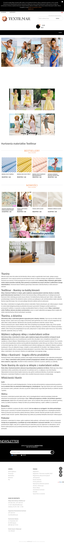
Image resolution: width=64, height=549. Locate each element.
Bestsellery (11, 475)
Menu (60, 32)
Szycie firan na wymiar (39, 493)
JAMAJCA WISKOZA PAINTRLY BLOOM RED (53, 175)
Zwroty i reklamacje (38, 485)
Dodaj (15, 455)
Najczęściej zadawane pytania (41, 483)
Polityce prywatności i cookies (35, 7)
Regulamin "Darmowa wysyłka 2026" (43, 473)
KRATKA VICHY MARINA (8, 174)
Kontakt (35, 491)
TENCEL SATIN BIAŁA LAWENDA (22, 209)
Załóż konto (12, 12)
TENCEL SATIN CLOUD (37, 208)
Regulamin (36, 471)
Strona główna (12, 471)
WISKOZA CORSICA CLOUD (54, 208)
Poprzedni (3, 61)
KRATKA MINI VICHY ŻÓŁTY (24, 174)
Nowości (10, 477)
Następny (61, 61)
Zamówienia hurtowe (38, 489)
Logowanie (3, 12)
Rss (9, 479)
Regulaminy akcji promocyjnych (41, 475)
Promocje (10, 473)
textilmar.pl (29, 541)
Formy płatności (37, 481)
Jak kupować (36, 477)
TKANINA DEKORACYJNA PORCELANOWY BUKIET (8, 209)
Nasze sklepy (36, 487)
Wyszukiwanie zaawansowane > (55, 15)
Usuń (24, 455)
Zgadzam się (30, 9)
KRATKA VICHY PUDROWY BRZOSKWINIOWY (38, 175)
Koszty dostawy (37, 479)
